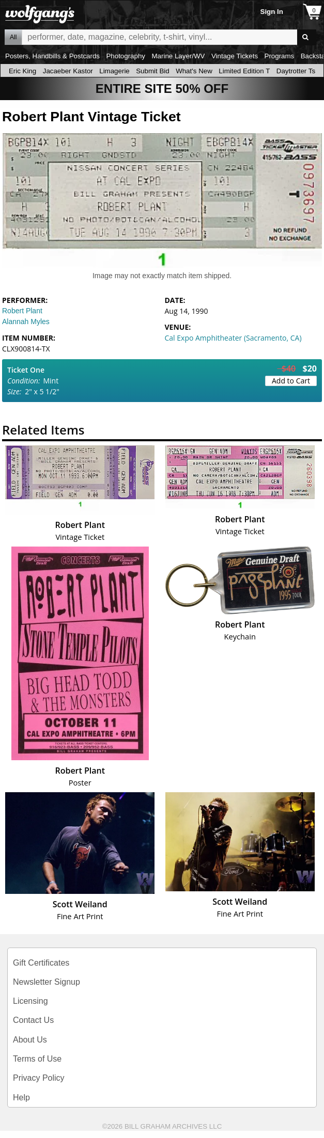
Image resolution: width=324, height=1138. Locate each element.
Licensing (30, 1001)
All (13, 37)
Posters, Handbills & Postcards (52, 56)
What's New (194, 71)
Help (21, 1097)
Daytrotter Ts (295, 71)
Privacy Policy (39, 1077)
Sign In (271, 11)
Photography (125, 56)
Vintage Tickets (234, 56)
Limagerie (114, 71)
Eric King (22, 71)
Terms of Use (37, 1058)
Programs (280, 56)
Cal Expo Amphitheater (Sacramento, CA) (233, 338)
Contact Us (33, 1020)
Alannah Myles (26, 321)
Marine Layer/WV (178, 56)
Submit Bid (152, 71)
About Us (30, 1039)
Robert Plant (22, 311)
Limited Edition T (244, 71)
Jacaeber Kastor (68, 71)
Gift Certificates (41, 962)
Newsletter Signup (46, 981)
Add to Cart (291, 381)
